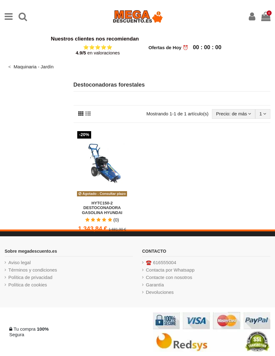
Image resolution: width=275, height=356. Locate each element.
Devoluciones (160, 292)
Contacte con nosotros (169, 277)
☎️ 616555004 (161, 262)
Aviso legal (19, 262)
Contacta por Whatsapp (170, 269)
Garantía (155, 284)
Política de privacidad (30, 277)
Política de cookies (27, 284)
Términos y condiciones (32, 269)
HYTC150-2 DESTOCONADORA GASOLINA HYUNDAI (102, 208)
